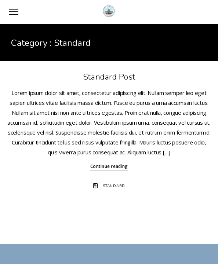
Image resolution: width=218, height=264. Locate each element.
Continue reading (109, 166)
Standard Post (109, 77)
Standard (114, 185)
